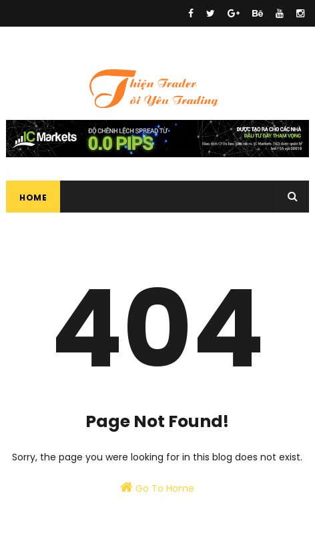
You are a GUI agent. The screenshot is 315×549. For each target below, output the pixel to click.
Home (33, 197)
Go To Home (157, 487)
